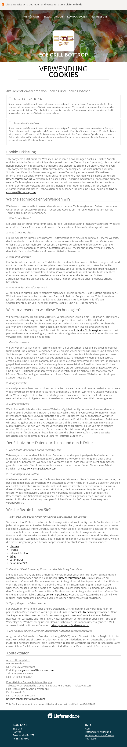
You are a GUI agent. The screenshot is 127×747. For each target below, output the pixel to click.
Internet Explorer (20, 553)
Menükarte (31, 16)
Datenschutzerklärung (19, 179)
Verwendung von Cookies (99, 735)
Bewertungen (53, 16)
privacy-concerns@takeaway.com (37, 468)
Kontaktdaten (77, 16)
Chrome (14, 546)
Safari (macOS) (18, 563)
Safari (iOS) (16, 559)
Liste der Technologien (87, 330)
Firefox (14, 549)
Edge (13, 556)
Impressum (99, 16)
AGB (87, 728)
